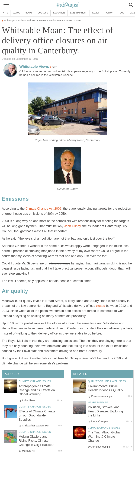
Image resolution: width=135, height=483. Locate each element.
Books (29, 13)
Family (95, 13)
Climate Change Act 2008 (43, 208)
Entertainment (78, 13)
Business (43, 13)
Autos (16, 13)
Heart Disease (98, 402)
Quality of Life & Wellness (107, 381)
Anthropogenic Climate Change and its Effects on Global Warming (37, 390)
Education (59, 13)
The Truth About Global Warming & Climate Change (104, 436)
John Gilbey (72, 226)
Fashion (108, 13)
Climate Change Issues (104, 427)
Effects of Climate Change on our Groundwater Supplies (37, 415)
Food (121, 13)
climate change (59, 263)
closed (100, 306)
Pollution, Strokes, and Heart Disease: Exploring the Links (105, 411)
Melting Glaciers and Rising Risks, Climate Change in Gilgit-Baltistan (36, 441)
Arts (5, 13)
